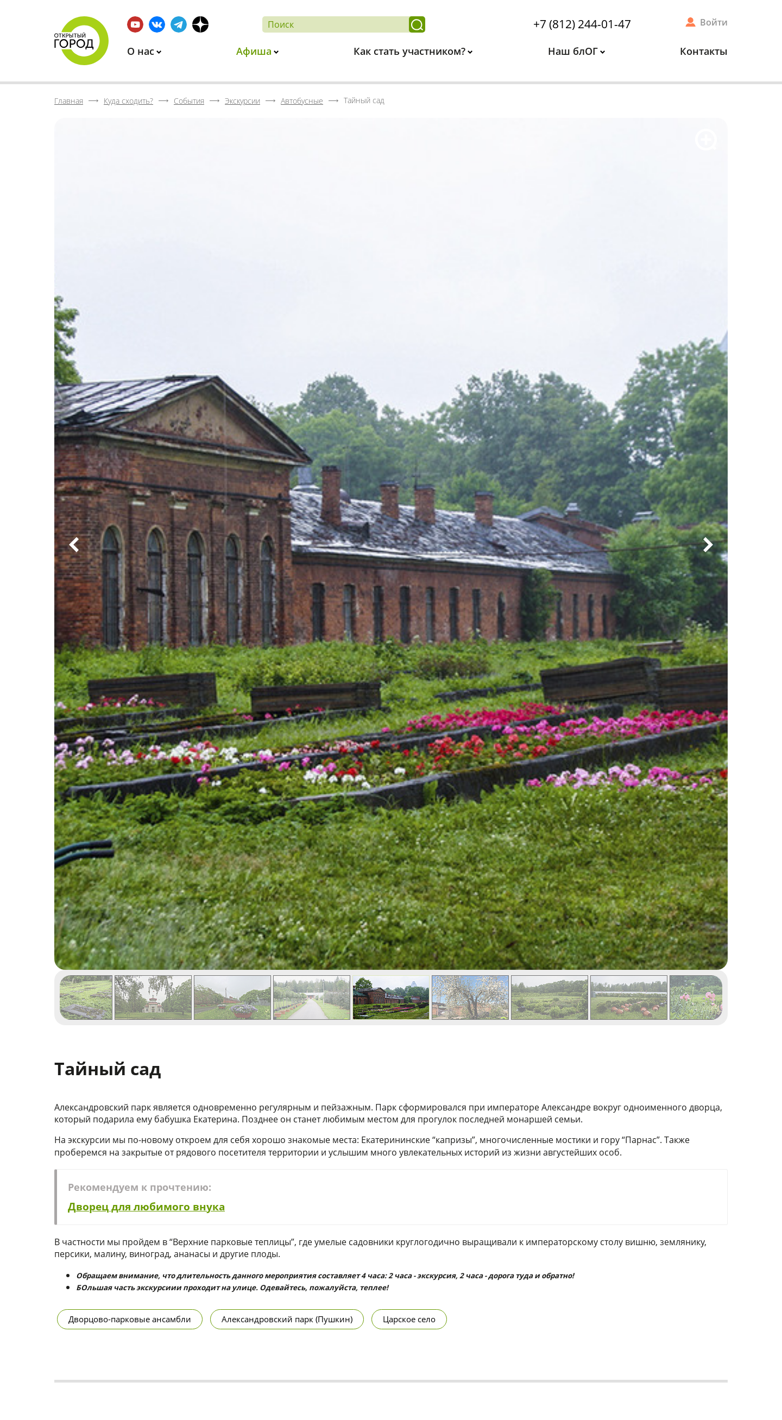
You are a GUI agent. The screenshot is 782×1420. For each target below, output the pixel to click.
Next (708, 544)
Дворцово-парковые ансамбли (129, 1319)
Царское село (409, 1319)
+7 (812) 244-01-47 (582, 23)
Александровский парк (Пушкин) (287, 1319)
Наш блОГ (574, 51)
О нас (142, 51)
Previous (74, 544)
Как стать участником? (411, 51)
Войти (714, 22)
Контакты (704, 51)
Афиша (255, 51)
